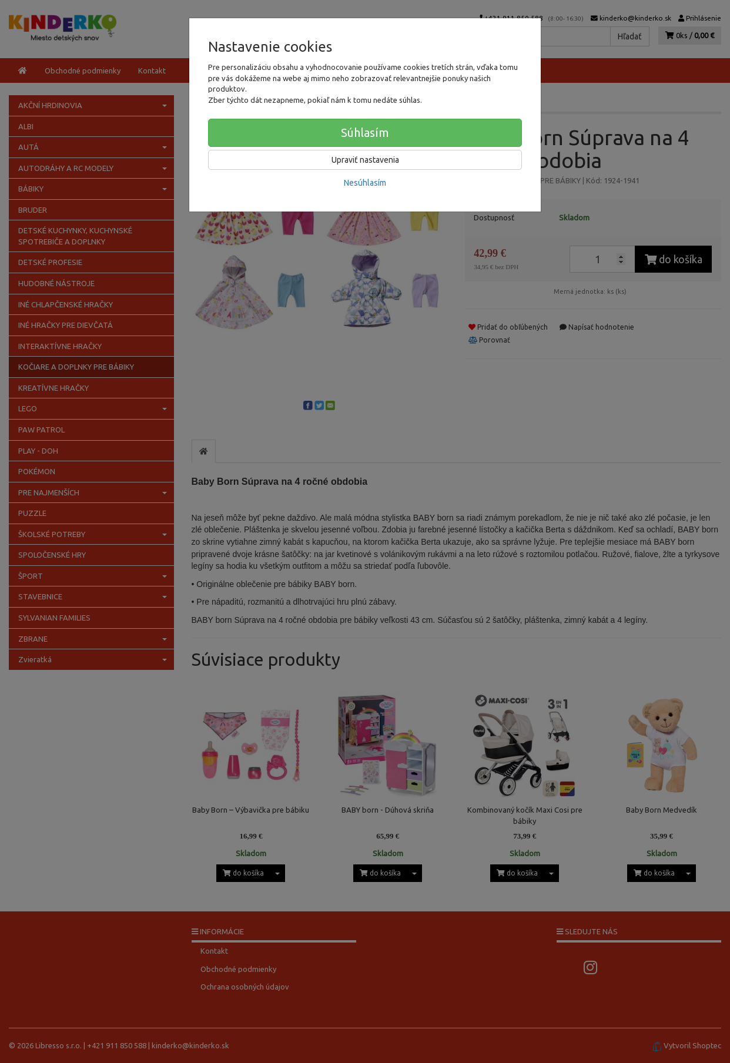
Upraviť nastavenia (365, 160)
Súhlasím (365, 132)
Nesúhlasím (365, 182)
